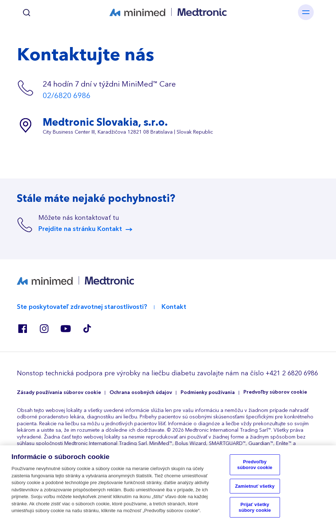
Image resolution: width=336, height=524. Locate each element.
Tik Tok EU (87, 328)
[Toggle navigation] (306, 12)
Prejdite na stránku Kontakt (80, 229)
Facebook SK (22, 328)
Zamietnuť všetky (255, 489)
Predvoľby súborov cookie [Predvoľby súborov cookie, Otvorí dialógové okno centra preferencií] (254, 467)
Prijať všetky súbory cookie (255, 510)
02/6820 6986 (66, 95)
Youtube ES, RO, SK (65, 328)
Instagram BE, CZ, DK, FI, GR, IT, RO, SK (44, 328)
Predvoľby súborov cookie (275, 392)
